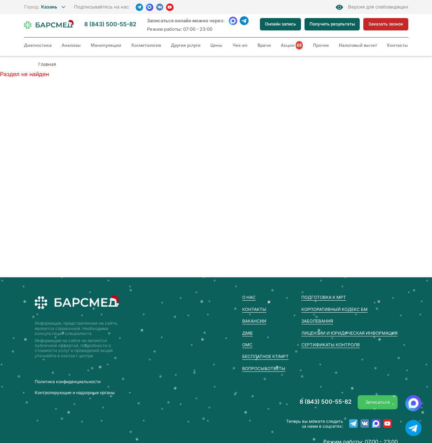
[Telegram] (139, 7)
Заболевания (317, 321)
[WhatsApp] (233, 20)
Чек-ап (240, 45)
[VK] (159, 7)
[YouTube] (170, 7)
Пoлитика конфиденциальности (68, 381)
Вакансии (254, 321)
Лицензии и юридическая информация (349, 333)
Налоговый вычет (358, 45)
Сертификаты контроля (330, 344)
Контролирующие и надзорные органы (75, 392)
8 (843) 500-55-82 (110, 24)
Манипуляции (106, 45)
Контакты (397, 45)
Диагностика (38, 45)
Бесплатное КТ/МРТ (265, 356)
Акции (292, 45)
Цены (216, 45)
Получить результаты (332, 24)
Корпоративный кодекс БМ (334, 309)
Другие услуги (185, 45)
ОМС (247, 344)
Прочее (321, 45)
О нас (249, 297)
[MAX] (149, 7)
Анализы (71, 45)
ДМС (247, 333)
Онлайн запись (280, 24)
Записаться (377, 402)
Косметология (146, 45)
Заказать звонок (385, 24)
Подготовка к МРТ (323, 297)
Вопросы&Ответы (263, 368)
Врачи (264, 45)
